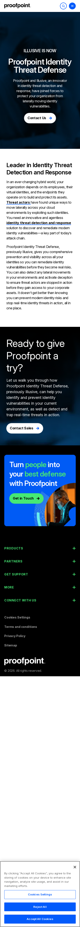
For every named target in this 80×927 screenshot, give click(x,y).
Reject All (40, 906)
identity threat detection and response (38, 223)
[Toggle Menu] (72, 6)
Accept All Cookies (40, 919)
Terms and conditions (20, 627)
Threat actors (18, 202)
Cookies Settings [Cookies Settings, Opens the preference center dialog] (40, 894)
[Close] (75, 867)
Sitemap (10, 645)
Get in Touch (23, 498)
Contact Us (37, 118)
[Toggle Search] (63, 6)
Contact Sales (21, 428)
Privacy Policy (14, 636)
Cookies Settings (17, 617)
